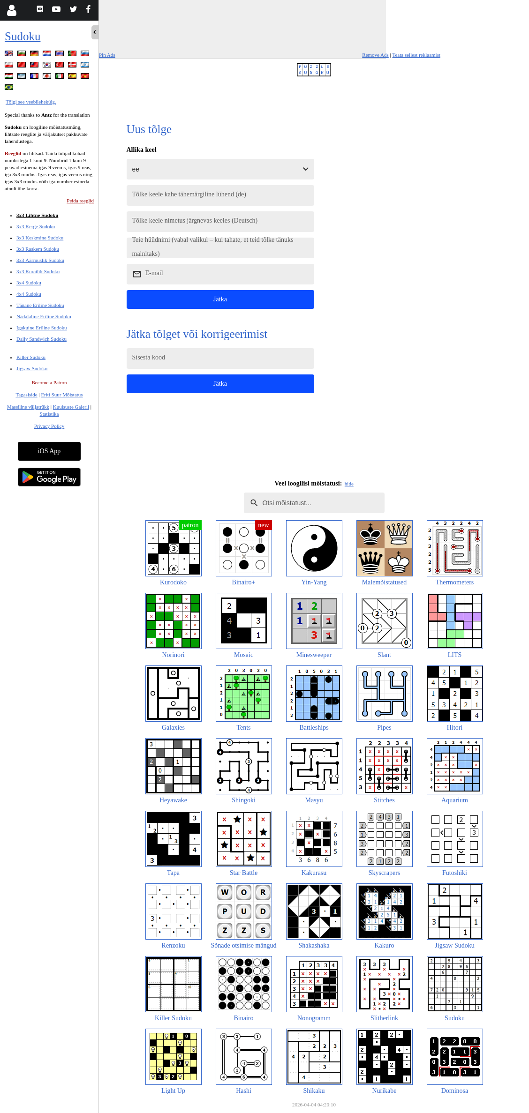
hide (349, 483)
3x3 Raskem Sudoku (37, 249)
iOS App (49, 451)
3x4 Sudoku (28, 282)
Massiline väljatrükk (28, 407)
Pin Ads (107, 55)
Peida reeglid (80, 200)
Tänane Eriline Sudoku (40, 305)
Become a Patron (49, 382)
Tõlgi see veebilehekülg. (31, 102)
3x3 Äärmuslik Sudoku (40, 260)
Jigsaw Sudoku (31, 368)
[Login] (11, 10)
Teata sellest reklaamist (416, 55)
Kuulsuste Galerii (71, 407)
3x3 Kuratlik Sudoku (38, 271)
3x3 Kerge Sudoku (35, 226)
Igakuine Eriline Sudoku (41, 327)
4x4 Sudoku (28, 294)
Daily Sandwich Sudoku (41, 339)
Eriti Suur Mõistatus (62, 394)
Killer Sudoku (30, 357)
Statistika (49, 414)
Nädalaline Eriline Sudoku (43, 316)
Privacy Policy (49, 426)
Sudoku (22, 36)
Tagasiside (26, 394)
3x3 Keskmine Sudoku (39, 237)
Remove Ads (375, 55)
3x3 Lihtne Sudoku (37, 215)
